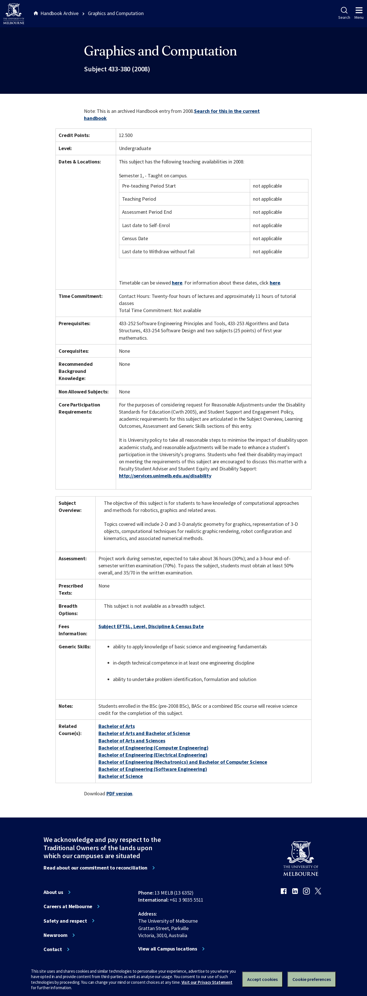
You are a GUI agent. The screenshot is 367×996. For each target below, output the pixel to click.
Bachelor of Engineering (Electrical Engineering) (153, 755)
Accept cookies (262, 979)
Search (344, 13)
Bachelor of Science (120, 776)
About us (53, 892)
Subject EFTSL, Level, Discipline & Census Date (151, 626)
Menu (359, 13)
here (177, 282)
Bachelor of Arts (116, 726)
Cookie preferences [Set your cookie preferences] (311, 979)
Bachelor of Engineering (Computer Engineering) (153, 747)
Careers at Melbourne (68, 906)
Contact (53, 949)
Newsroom (55, 935)
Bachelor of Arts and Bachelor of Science (144, 733)
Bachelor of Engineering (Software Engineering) (152, 769)
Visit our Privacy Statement (207, 982)
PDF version (119, 793)
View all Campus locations (167, 949)
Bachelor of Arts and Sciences (131, 740)
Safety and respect (65, 921)
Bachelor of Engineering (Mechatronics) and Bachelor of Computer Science (182, 762)
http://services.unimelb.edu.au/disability (165, 475)
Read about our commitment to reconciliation (95, 868)
